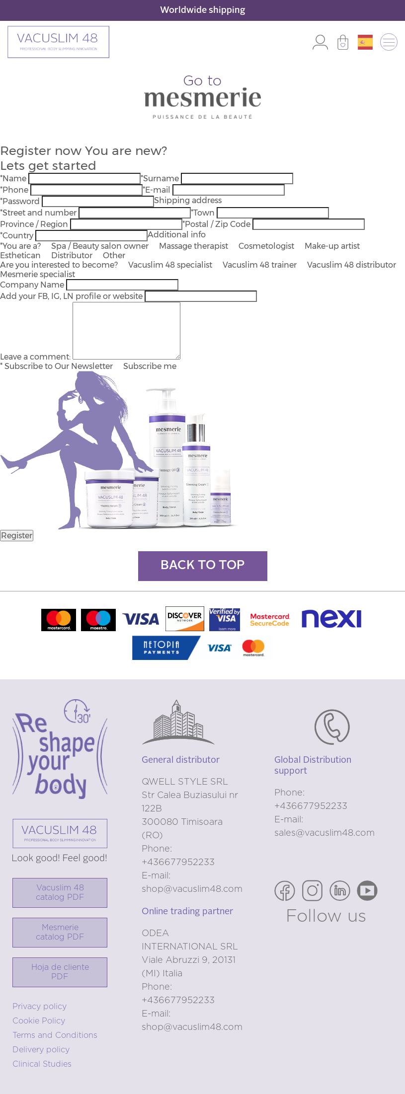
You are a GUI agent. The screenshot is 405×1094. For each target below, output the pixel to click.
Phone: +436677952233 (178, 856)
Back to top (203, 566)
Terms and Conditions (54, 1035)
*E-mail (156, 190)
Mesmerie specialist (37, 274)
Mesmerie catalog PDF (60, 932)
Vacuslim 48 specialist (170, 265)
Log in (320, 42)
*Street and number (38, 213)
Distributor (71, 255)
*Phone (14, 190)
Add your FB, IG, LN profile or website (71, 296)
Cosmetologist (266, 246)
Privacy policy (39, 1007)
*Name (13, 178)
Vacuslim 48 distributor (351, 265)
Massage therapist (193, 246)
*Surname (160, 178)
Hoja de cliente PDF (60, 972)
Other (114, 255)
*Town (203, 213)
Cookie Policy (38, 1021)
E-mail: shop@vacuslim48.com (192, 883)
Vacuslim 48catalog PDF (60, 892)
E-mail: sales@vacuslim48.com (324, 826)
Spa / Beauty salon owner (100, 246)
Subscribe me (149, 366)
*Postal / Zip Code (216, 224)
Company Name (32, 285)
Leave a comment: (35, 357)
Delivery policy (41, 1050)
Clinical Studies (42, 1064)
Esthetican (20, 255)
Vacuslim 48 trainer (260, 265)
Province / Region (34, 224)
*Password (20, 201)
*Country (16, 235)
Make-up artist (332, 246)
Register (16, 535)
